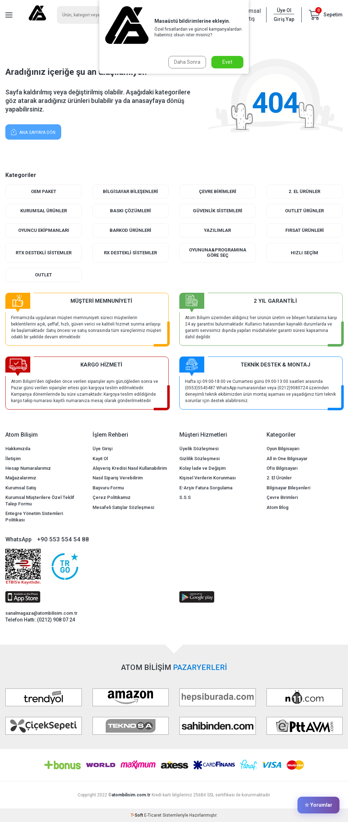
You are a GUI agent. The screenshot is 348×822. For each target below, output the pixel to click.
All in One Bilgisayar (287, 458)
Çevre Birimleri (217, 191)
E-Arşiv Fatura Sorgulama (205, 487)
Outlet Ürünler (304, 210)
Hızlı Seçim (304, 252)
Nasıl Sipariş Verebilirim (118, 478)
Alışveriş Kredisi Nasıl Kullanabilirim (130, 468)
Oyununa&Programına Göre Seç (217, 252)
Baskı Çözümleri (130, 210)
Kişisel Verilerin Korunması (207, 478)
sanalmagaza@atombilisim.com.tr (41, 613)
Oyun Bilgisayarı (283, 449)
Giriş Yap (284, 19)
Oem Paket (43, 191)
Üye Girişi (102, 449)
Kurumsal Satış (20, 487)
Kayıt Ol (100, 458)
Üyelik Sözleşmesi (198, 449)
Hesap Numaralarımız (28, 468)
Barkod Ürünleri (130, 230)
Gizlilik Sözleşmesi (199, 458)
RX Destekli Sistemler (130, 252)
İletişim (13, 458)
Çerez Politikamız (112, 497)
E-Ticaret (153, 815)
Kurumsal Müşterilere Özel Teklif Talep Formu (39, 500)
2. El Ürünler (304, 191)
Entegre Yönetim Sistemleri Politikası (34, 516)
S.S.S (185, 497)
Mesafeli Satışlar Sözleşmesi (123, 507)
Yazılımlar (217, 230)
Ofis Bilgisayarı (282, 468)
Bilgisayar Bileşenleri (130, 191)
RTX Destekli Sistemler (44, 252)
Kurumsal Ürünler (43, 210)
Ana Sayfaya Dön (33, 131)
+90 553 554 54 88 (63, 539)
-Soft (137, 815)
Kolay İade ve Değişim (202, 468)
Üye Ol (284, 10)
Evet (227, 62)
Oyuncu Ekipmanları (43, 230)
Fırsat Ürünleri (304, 230)
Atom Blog (278, 507)
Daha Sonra (187, 62)
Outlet (43, 274)
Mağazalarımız (20, 478)
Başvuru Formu (108, 487)
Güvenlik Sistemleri (217, 210)
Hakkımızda (17, 449)
